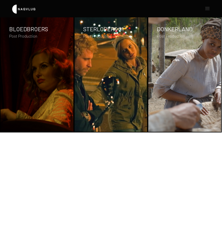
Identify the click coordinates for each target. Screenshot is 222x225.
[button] (207, 8)
